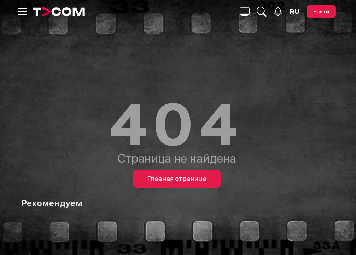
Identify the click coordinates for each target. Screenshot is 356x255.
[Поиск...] (245, 12)
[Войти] (321, 11)
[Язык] (294, 12)
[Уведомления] (278, 11)
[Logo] (59, 12)
